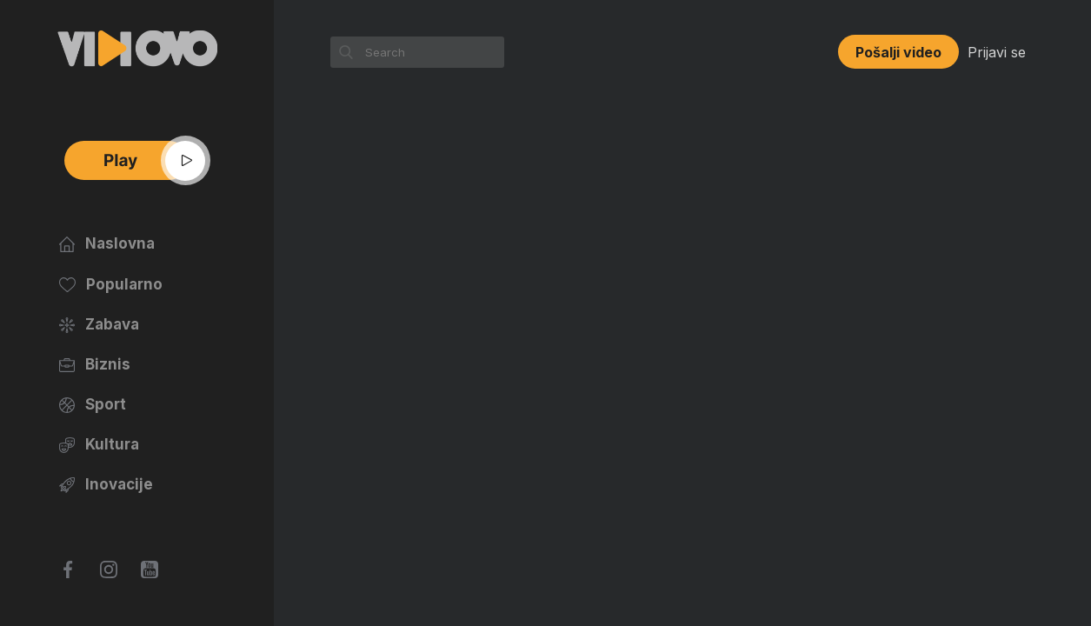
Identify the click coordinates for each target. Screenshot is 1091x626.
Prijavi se (997, 52)
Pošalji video (898, 52)
